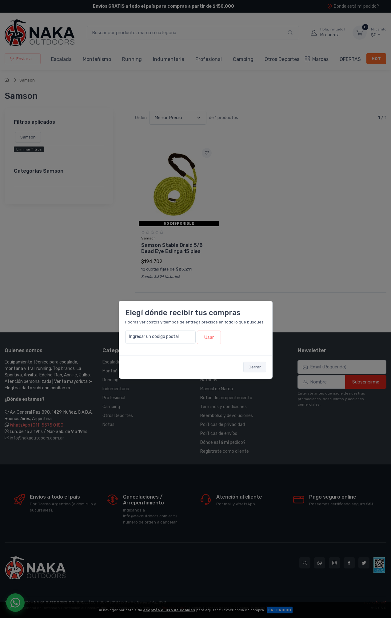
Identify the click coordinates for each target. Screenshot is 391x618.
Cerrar (255, 367)
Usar (209, 337)
